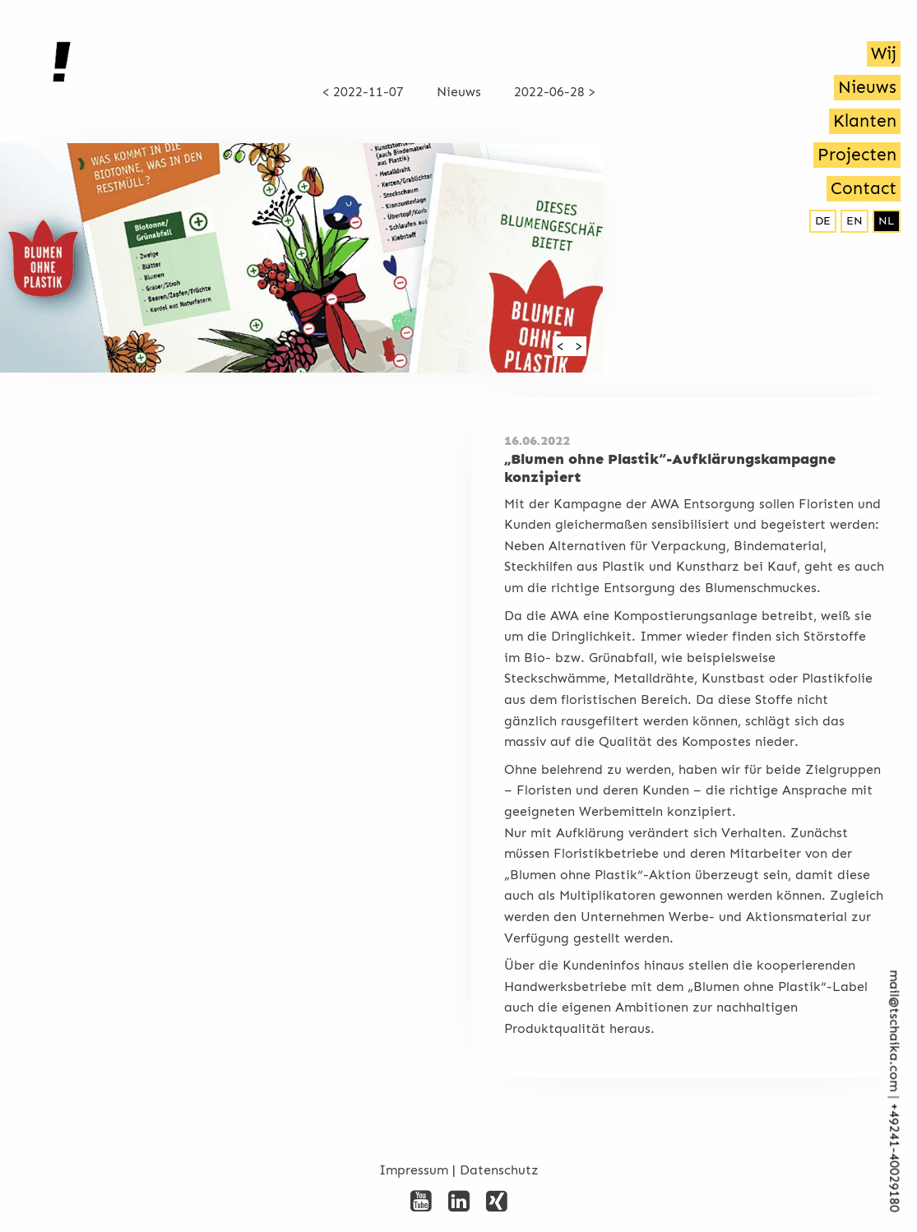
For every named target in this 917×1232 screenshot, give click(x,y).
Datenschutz (499, 1170)
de (823, 221)
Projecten (856, 154)
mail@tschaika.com (894, 1031)
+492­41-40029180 (894, 1158)
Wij (883, 53)
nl (886, 221)
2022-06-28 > (554, 92)
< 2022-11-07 (363, 92)
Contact (863, 188)
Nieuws (867, 87)
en (854, 221)
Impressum (413, 1170)
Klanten (864, 121)
